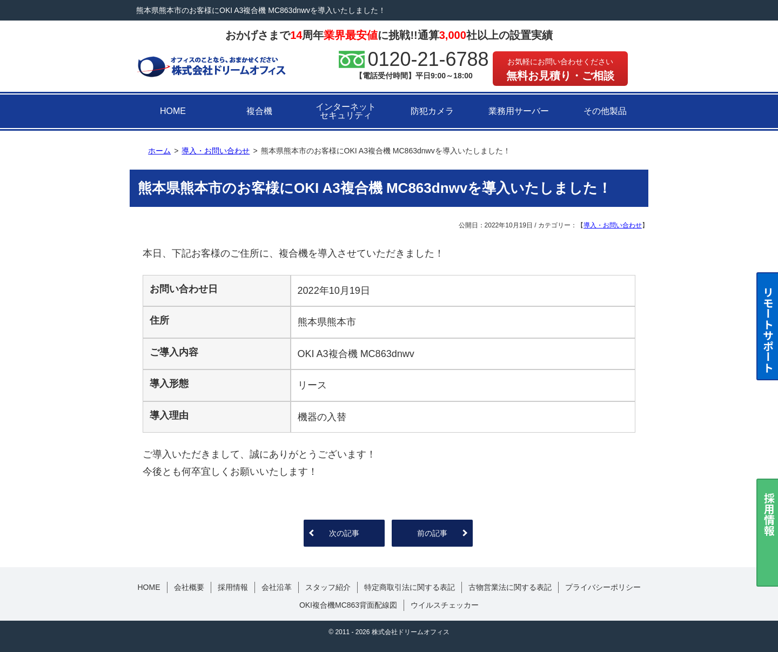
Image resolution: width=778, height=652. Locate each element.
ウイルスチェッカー (445, 605)
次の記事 (344, 533)
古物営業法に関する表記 (510, 587)
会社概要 (189, 587)
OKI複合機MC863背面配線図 (348, 605)
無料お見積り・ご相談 (560, 69)
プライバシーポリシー (603, 587)
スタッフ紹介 (328, 587)
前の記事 (432, 533)
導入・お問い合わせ (613, 225)
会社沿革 (276, 587)
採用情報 (233, 587)
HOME (173, 111)
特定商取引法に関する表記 (409, 587)
